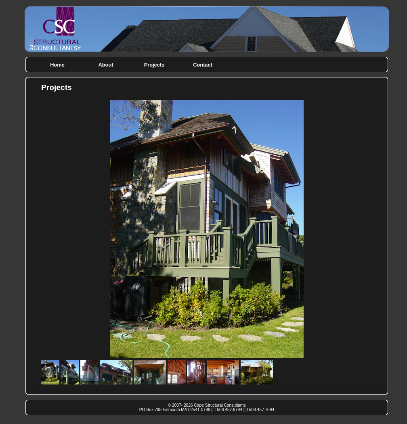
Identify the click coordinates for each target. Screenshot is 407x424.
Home (57, 65)
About (106, 65)
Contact (202, 65)
